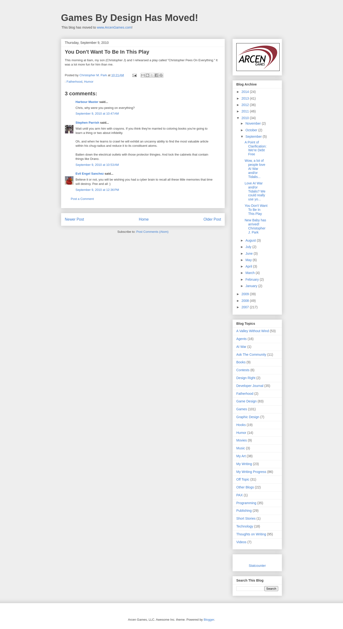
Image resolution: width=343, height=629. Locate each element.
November (253, 123)
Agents (241, 339)
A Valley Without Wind (252, 331)
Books (241, 362)
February (252, 279)
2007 (246, 307)
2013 (246, 98)
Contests (242, 370)
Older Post (212, 219)
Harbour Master (87, 102)
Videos (241, 542)
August (251, 240)
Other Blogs (245, 487)
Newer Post (74, 219)
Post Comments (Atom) (152, 231)
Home (144, 219)
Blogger (209, 619)
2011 (246, 111)
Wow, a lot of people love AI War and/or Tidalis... (255, 168)
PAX (239, 495)
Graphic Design (247, 417)
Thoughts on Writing (251, 534)
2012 (246, 105)
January (251, 286)
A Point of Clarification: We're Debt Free (256, 148)
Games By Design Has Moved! (129, 17)
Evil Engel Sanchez (90, 173)
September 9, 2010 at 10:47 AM (97, 113)
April (249, 266)
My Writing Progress (251, 472)
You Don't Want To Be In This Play (256, 210)
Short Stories (246, 518)
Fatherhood (74, 81)
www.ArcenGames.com (114, 27)
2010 (246, 118)
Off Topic (242, 479)
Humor (88, 81)
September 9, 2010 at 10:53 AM (97, 165)
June (249, 253)
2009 (246, 294)
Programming (246, 503)
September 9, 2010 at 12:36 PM (97, 190)
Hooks (241, 425)
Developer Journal (249, 386)
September (253, 136)
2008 (246, 301)
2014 (246, 92)
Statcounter (257, 566)
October (251, 130)
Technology (244, 526)
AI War (241, 347)
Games (241, 409)
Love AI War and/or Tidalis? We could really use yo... (255, 191)
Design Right (245, 378)
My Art (241, 456)
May (248, 260)
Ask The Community (251, 354)
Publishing (244, 510)
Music (240, 448)
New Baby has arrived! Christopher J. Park (255, 226)
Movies (241, 440)
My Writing (244, 464)
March (250, 273)
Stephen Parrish (87, 122)
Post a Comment (82, 199)
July (248, 247)
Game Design (246, 401)
